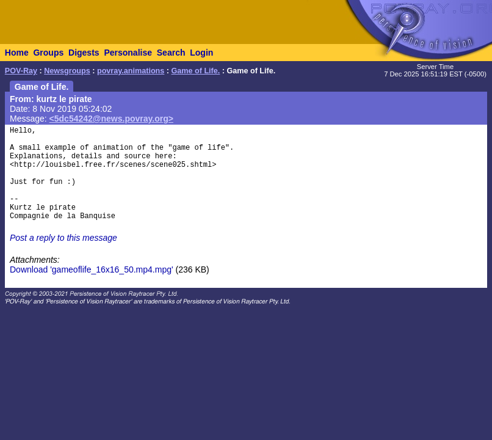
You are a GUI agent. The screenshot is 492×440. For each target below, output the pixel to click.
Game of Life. (196, 71)
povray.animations (130, 71)
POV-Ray (21, 71)
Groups (48, 52)
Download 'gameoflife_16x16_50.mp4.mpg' (91, 269)
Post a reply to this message (63, 238)
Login (201, 52)
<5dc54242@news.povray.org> (111, 118)
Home (17, 52)
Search (171, 52)
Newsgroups (67, 71)
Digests (83, 52)
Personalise (128, 52)
